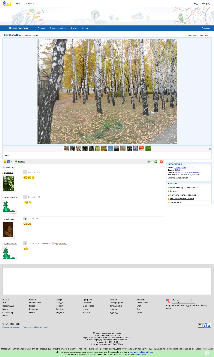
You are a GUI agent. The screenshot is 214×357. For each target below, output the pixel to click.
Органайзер (7, 312)
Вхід (196, 3)
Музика (86, 312)
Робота (32, 299)
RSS (4, 303)
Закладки (140, 299)
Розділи (29, 3)
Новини (113, 309)
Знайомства (88, 306)
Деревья (173, 191)
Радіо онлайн (183, 301)
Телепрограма (116, 303)
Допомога (206, 28)
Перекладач (8, 306)
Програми (87, 299)
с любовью (8, 219)
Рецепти (60, 312)
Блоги (139, 306)
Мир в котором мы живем (181, 199)
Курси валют (142, 303)
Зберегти (20, 161)
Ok (207, 353)
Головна (18, 3)
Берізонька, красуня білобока (183, 187)
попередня (193, 35)
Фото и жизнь (175, 202)
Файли (32, 312)
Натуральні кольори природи (182, 195)
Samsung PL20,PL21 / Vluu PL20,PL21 (190, 172)
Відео (5, 309)
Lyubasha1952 (12, 35)
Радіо (4, 315)
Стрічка (73, 28)
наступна (203, 35)
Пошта (5, 299)
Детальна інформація (178, 177)
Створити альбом (58, 28)
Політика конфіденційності (35, 327)
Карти (85, 309)
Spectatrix (7, 172)
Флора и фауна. (31, 35)
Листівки (60, 309)
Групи (139, 312)
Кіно (138, 309)
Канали (85, 28)
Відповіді (114, 312)
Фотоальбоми (116, 306)
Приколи (60, 306)
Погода (59, 303)
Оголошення (35, 303)
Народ (32, 306)
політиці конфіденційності (142, 352)
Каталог (113, 299)
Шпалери (33, 309)
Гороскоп (87, 303)
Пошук (59, 299)
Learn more (141, 354)
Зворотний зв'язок (10, 327)
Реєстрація (206, 3)
